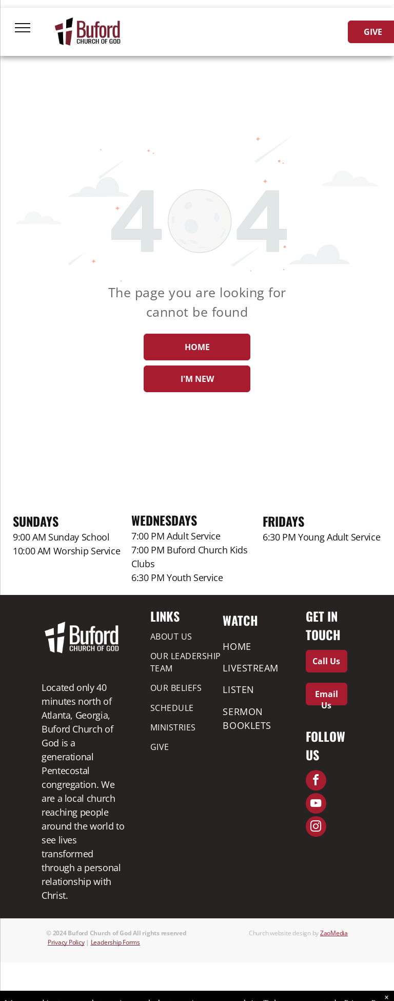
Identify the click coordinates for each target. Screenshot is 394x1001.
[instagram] (316, 827)
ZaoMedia (334, 933)
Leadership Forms (115, 942)
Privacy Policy (66, 942)
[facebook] (316, 781)
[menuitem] (187, 636)
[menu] (22, 27)
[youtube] (316, 804)
